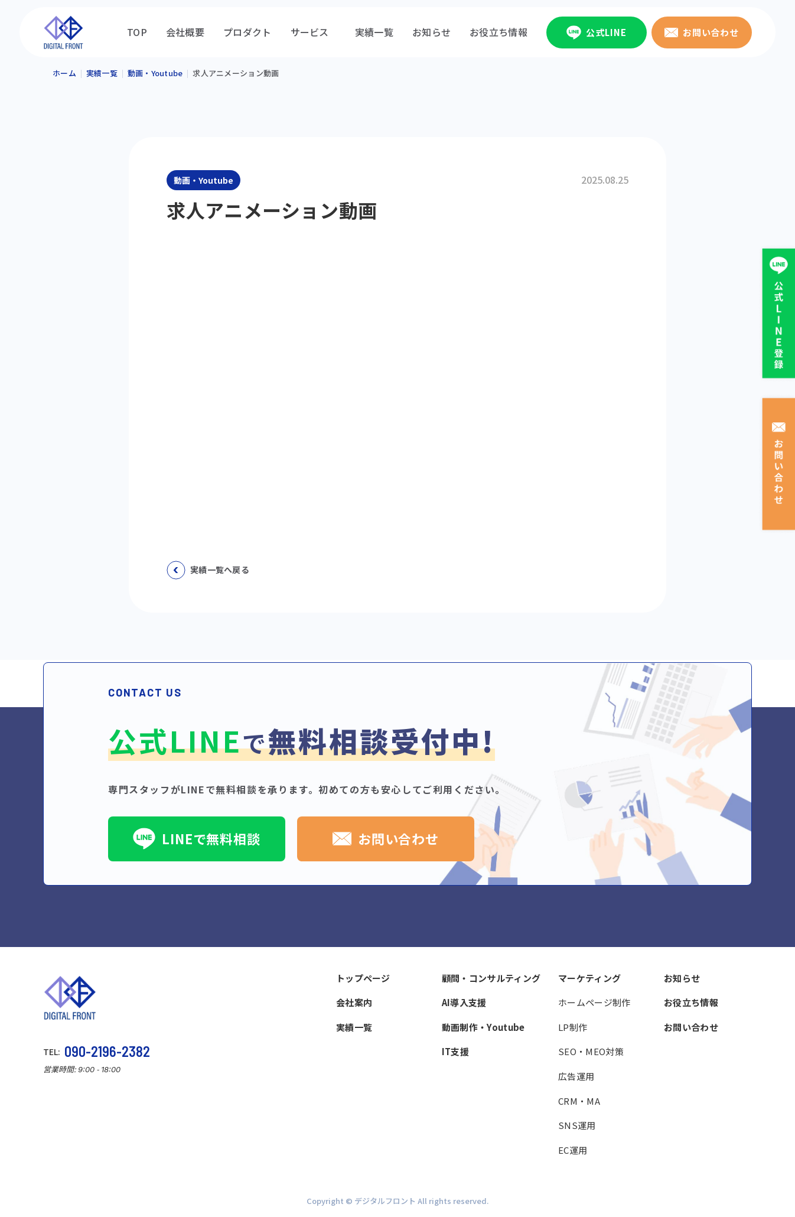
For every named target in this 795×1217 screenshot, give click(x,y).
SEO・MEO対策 (591, 1051)
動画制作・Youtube (483, 1027)
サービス (310, 32)
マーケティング (589, 978)
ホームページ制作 (594, 1002)
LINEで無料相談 (196, 838)
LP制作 (572, 1027)
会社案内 (354, 1002)
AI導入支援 (464, 1002)
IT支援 (455, 1051)
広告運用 (576, 1076)
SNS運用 (577, 1125)
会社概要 (185, 32)
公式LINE (596, 32)
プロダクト (247, 32)
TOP (137, 32)
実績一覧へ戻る (208, 570)
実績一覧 (374, 32)
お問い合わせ (701, 32)
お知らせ (431, 32)
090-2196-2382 (107, 1051)
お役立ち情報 (498, 32)
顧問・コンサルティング (491, 978)
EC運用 (572, 1150)
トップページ (363, 978)
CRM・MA (579, 1101)
